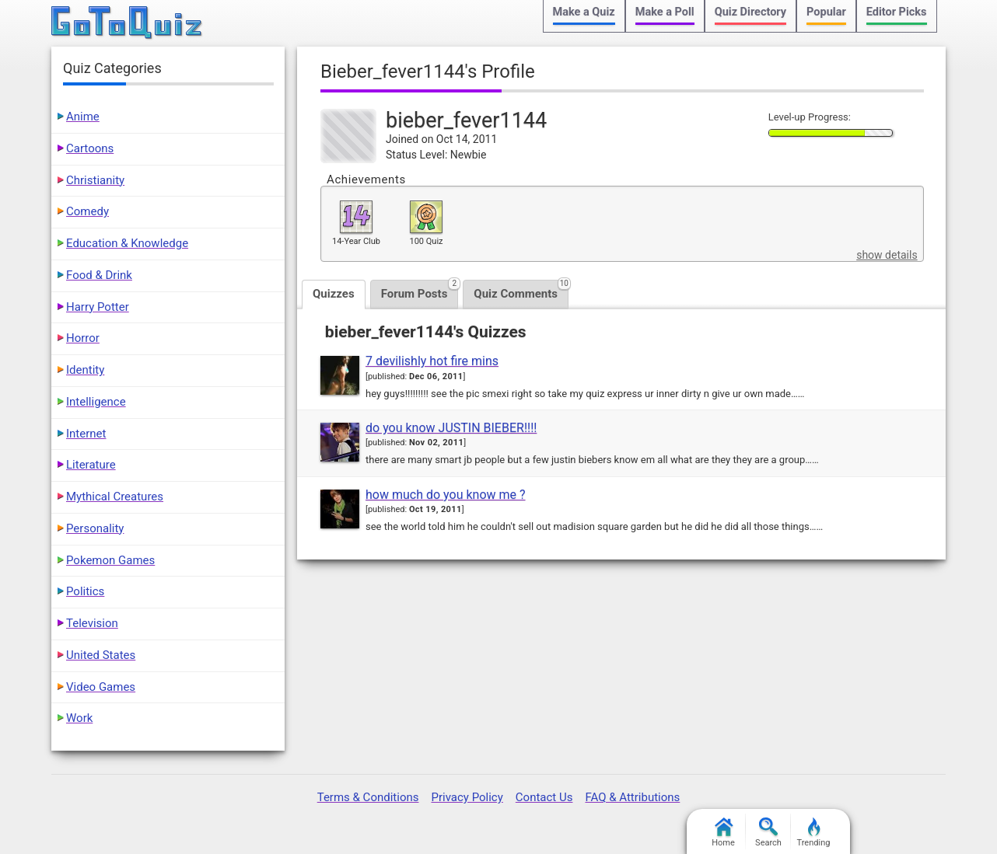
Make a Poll (664, 12)
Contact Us (544, 797)
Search (768, 832)
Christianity (95, 180)
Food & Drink (99, 275)
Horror (83, 338)
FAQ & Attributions (632, 797)
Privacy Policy (466, 797)
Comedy (87, 211)
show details (886, 255)
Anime (83, 117)
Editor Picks (896, 12)
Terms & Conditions (368, 797)
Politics (85, 591)
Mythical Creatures (114, 497)
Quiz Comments (521, 290)
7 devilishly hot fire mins (432, 361)
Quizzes (334, 294)
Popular (826, 12)
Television (92, 623)
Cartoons (90, 148)
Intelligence (96, 402)
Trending (814, 832)
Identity (85, 370)
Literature (91, 465)
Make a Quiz (584, 12)
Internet (86, 434)
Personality (95, 528)
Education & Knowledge (127, 243)
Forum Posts (420, 290)
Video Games (100, 687)
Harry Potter (97, 307)
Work (79, 718)
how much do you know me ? (446, 494)
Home (723, 832)
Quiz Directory (750, 12)
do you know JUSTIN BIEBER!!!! (451, 427)
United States (100, 655)
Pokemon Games (110, 560)
